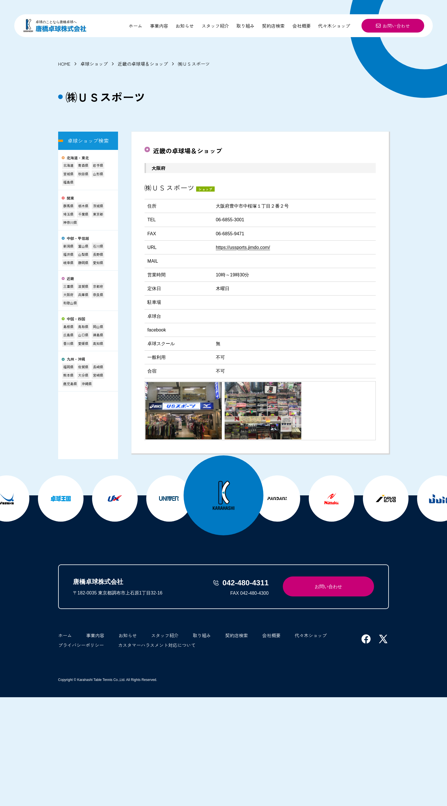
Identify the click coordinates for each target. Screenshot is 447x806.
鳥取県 (83, 326)
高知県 (98, 343)
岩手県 (98, 165)
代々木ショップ (334, 25)
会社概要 (301, 25)
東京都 (98, 214)
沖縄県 (87, 383)
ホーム (135, 25)
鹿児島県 (70, 383)
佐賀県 (83, 366)
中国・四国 (76, 319)
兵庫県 (83, 294)
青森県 (83, 165)
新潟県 (68, 246)
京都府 (98, 286)
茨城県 (98, 205)
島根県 (68, 326)
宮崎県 (98, 375)
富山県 (83, 246)
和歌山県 (70, 302)
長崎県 (98, 366)
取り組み (245, 25)
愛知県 (98, 262)
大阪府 (68, 294)
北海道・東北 (78, 158)
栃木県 (83, 205)
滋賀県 (83, 286)
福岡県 (68, 366)
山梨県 (83, 254)
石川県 (98, 246)
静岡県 (83, 262)
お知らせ (185, 25)
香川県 (68, 343)
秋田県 (83, 173)
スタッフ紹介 (215, 25)
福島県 (68, 182)
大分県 (83, 375)
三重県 (68, 286)
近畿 (70, 278)
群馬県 (68, 205)
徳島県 (98, 334)
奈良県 (98, 294)
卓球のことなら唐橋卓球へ (56, 22)
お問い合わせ (393, 26)
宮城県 (68, 173)
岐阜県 (68, 262)
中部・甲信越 (78, 238)
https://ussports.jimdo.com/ (243, 247)
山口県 (83, 334)
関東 (70, 198)
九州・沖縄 (76, 359)
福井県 (68, 254)
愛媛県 (83, 343)
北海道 (68, 165)
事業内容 (159, 25)
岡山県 (98, 326)
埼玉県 (68, 214)
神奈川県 (70, 222)
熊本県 (68, 375)
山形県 (98, 173)
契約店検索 (273, 25)
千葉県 (83, 214)
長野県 (98, 254)
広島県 (68, 334)
